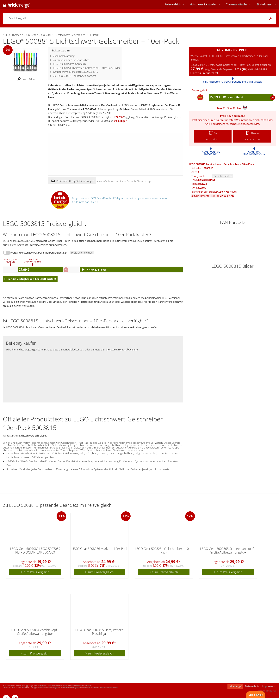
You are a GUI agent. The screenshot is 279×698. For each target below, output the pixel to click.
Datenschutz (252, 686)
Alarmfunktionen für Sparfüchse (71, 60)
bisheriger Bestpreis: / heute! (214, 191)
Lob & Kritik (255, 694)
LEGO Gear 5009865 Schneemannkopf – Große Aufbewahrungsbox (228, 550)
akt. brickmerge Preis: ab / (212, 195)
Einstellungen (264, 4)
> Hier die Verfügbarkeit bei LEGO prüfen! (30, 279)
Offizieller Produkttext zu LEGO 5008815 (75, 71)
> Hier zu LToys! (93, 269)
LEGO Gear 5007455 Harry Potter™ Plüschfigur (99, 632)
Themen (236, 4)
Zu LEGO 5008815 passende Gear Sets (74, 76)
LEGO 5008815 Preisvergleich (69, 64)
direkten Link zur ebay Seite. (122, 349)
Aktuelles (203, 4)
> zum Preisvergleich (35, 572)
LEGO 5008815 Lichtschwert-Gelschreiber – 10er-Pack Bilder (86, 68)
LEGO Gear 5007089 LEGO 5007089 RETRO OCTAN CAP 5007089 (35, 550)
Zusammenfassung (64, 56)
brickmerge (235, 686)
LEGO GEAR (90, 109)
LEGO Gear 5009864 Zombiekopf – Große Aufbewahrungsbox (35, 632)
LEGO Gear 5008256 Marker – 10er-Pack (99, 549)
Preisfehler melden (82, 252)
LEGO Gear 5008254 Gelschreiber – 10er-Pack (164, 550)
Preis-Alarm (216, 120)
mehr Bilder (25, 79)
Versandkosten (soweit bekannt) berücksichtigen (39, 252)
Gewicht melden (223, 176)
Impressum (268, 686)
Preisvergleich (172, 4)
